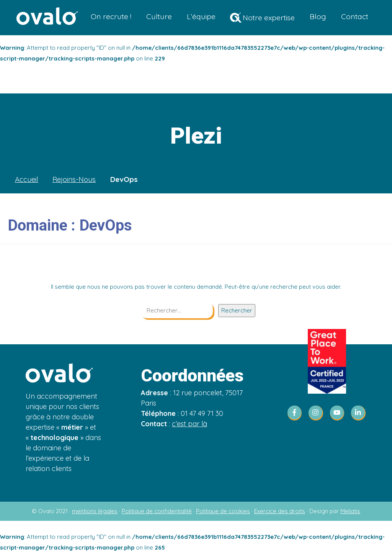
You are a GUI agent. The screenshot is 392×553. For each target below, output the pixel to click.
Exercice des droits (279, 511)
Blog (318, 16)
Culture (159, 16)
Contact (354, 16)
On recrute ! (111, 16)
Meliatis (350, 511)
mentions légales (95, 511)
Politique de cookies (223, 511)
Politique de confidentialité (157, 511)
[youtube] (339, 413)
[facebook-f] (297, 413)
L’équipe (201, 16)
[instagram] (318, 413)
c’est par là (189, 423)
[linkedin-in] (358, 413)
